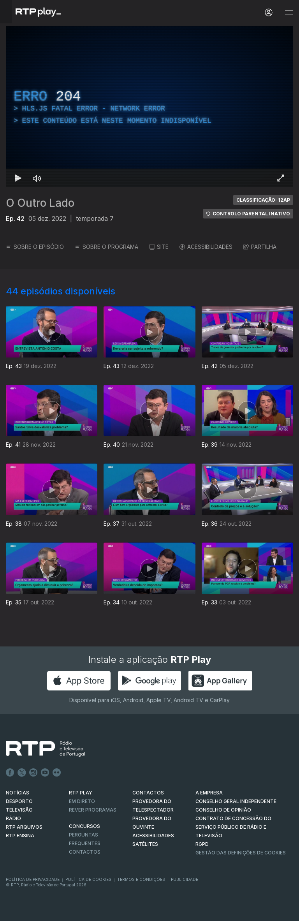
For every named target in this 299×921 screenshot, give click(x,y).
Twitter (22, 772)
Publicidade (184, 879)
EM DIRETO (82, 801)
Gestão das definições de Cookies (240, 853)
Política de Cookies (88, 879)
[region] (149, 106)
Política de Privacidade (33, 879)
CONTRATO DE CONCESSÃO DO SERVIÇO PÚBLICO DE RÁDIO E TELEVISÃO (233, 826)
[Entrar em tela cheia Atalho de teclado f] (280, 178)
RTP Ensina (20, 835)
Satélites (145, 844)
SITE (159, 246)
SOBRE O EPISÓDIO (35, 246)
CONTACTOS (148, 793)
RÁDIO (13, 818)
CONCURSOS (84, 826)
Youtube (45, 772)
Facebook (10, 772)
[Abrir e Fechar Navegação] (289, 12)
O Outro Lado (40, 203)
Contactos (84, 852)
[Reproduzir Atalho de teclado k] (18, 178)
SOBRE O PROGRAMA (106, 246)
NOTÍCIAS (17, 793)
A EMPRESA (209, 793)
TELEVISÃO (19, 810)
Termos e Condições (141, 879)
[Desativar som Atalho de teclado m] (37, 178)
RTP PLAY (80, 793)
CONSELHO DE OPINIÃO (223, 810)
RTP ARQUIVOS (24, 827)
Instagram (33, 772)
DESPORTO (19, 801)
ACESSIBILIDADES (205, 246)
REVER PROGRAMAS (92, 810)
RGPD (202, 844)
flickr (57, 772)
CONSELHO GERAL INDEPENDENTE (235, 801)
